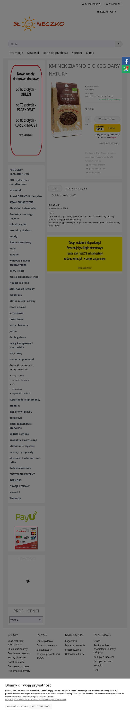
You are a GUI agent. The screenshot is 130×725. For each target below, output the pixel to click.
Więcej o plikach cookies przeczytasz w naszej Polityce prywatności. (35, 699)
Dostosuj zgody (41, 706)
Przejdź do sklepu (17, 706)
